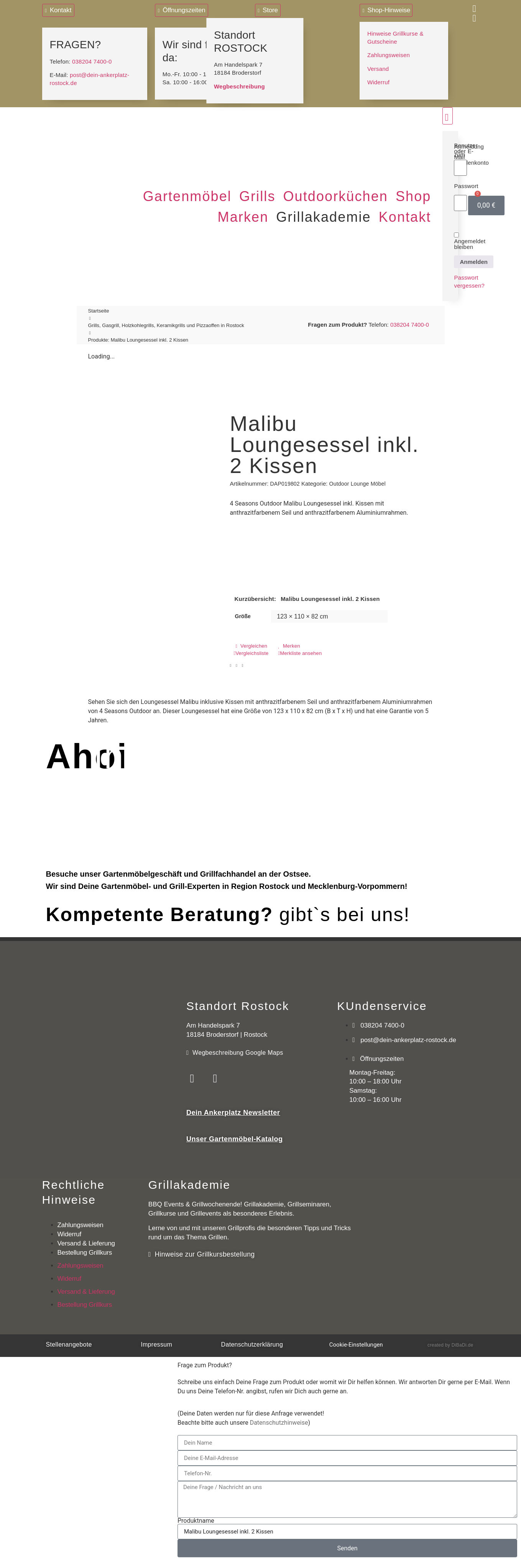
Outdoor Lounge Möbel (357, 482)
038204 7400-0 (92, 60)
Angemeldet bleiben (469, 239)
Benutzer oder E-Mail (466, 149)
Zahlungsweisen (388, 53)
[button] (187, 195)
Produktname (196, 1518)
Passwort (466, 184)
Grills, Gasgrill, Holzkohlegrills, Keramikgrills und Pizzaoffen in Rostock (166, 324)
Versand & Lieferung (86, 1240)
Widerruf (378, 80)
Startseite (98, 309)
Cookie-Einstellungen (356, 1341)
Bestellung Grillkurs (85, 1249)
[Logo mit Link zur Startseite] (85, 121)
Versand (378, 67)
